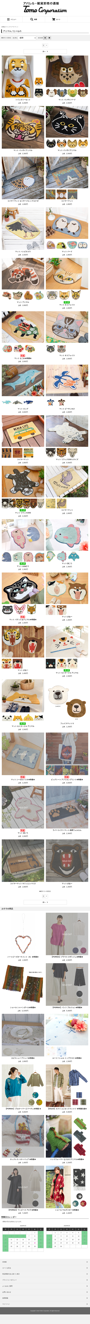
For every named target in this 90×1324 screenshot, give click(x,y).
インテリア (10, 26)
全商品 (3, 26)
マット (16, 26)
